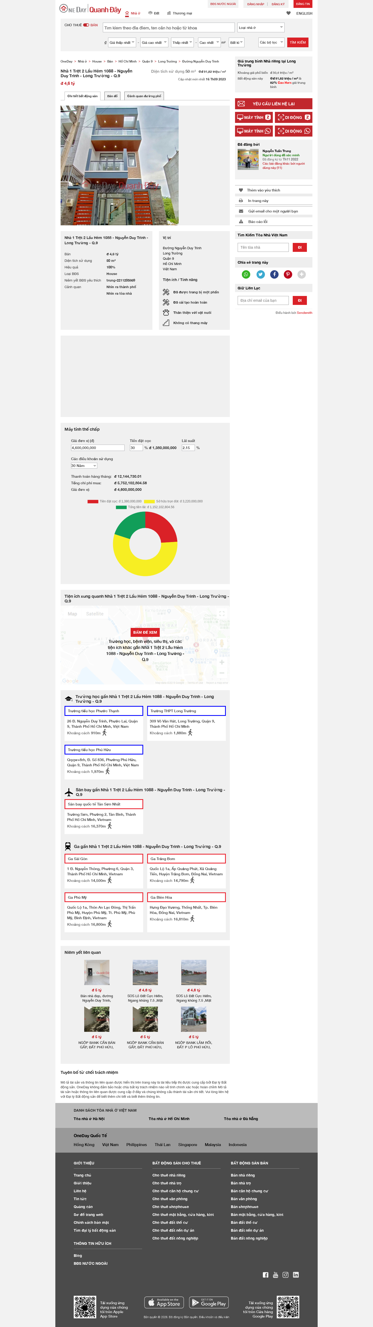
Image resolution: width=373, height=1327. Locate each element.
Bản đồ (112, 96)
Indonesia (238, 1144)
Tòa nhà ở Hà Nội (89, 1118)
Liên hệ (80, 1191)
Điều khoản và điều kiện (214, 1317)
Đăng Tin (303, 4)
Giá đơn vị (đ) (82, 440)
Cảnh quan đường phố (144, 96)
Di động (293, 117)
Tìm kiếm (298, 42)
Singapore (187, 1144)
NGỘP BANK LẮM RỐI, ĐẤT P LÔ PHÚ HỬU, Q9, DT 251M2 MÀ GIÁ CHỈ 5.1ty (193, 1049)
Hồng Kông (84, 1144)
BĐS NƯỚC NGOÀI (223, 4)
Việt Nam (110, 1144)
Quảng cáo (83, 1206)
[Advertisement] (273, 399)
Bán (243, 1175)
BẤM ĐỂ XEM (145, 632)
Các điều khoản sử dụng (92, 458)
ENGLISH (304, 13)
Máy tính (253, 117)
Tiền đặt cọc (140, 440)
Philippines (136, 1144)
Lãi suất (188, 440)
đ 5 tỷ (97, 990)
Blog (78, 1255)
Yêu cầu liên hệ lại (274, 103)
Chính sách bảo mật (91, 1222)
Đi (300, 247)
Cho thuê (168, 1175)
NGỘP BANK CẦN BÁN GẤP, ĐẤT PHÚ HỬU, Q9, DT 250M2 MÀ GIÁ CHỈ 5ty (96, 1049)
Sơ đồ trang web (88, 1214)
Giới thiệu (82, 1183)
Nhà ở (132, 13)
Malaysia (213, 1144)
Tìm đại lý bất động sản (95, 1230)
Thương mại (179, 13)
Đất (153, 13)
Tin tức (80, 1198)
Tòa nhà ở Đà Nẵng (241, 1118)
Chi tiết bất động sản (82, 96)
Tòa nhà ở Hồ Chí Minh (169, 1118)
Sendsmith (304, 313)
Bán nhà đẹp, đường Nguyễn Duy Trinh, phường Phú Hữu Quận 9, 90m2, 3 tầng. (96, 1002)
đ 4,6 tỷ (145, 990)
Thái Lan (162, 1144)
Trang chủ (82, 1175)
